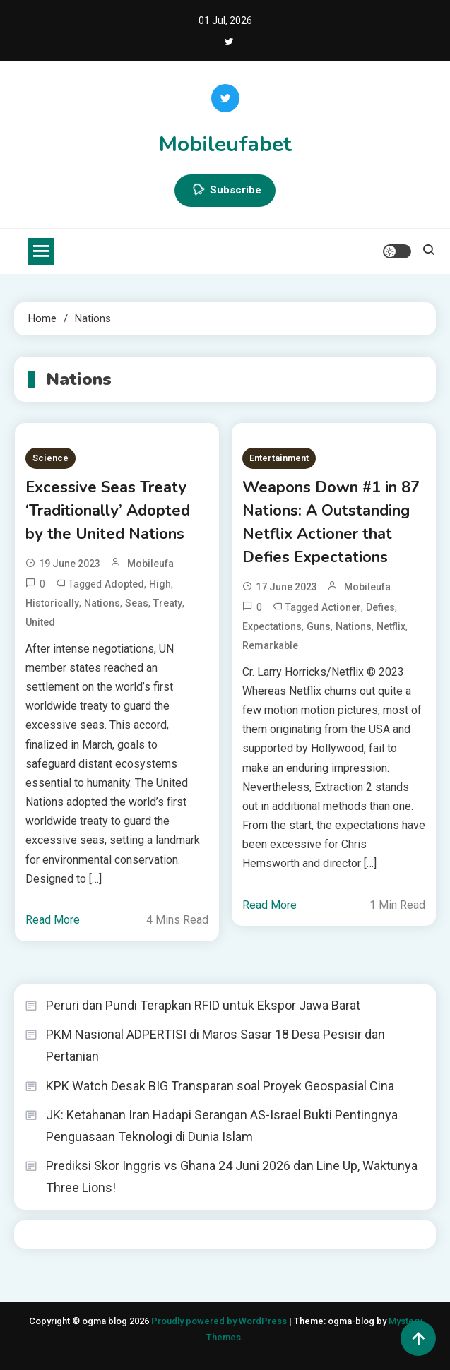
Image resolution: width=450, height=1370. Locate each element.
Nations (102, 603)
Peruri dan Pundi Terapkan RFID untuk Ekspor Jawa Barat (203, 1005)
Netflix (391, 626)
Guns (319, 626)
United (40, 622)
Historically (52, 603)
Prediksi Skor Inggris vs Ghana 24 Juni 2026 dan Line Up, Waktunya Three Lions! (232, 1176)
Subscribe (225, 190)
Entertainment (279, 458)
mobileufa (150, 563)
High (160, 584)
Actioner (341, 607)
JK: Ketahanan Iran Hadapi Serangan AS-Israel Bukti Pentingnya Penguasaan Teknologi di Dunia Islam (222, 1125)
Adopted (124, 584)
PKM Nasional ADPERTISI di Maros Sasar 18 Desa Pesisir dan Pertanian (215, 1045)
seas (136, 603)
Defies (380, 607)
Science (50, 458)
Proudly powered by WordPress (220, 1321)
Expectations (272, 626)
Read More (52, 920)
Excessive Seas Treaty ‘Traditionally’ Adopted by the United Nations (107, 510)
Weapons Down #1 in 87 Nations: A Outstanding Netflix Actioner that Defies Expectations (331, 522)
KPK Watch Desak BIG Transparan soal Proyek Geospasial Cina (220, 1085)
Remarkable (270, 645)
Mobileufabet (225, 144)
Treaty (167, 603)
